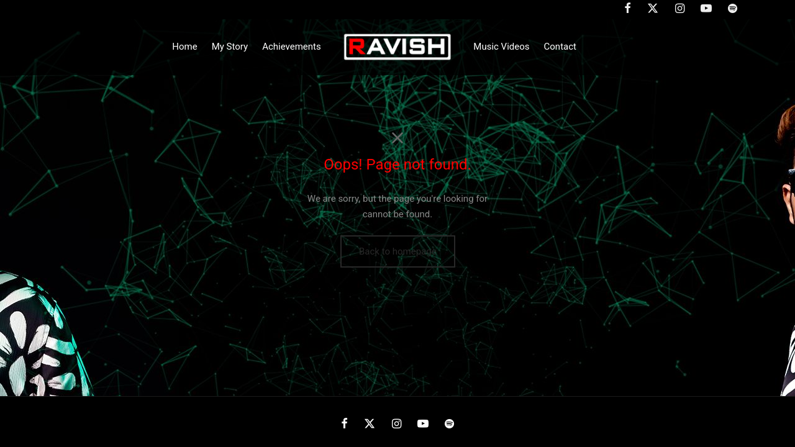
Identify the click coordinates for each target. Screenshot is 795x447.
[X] (369, 424)
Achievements (291, 46)
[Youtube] (423, 424)
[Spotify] (449, 424)
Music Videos (501, 46)
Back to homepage (398, 251)
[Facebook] (344, 424)
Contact (560, 46)
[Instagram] (396, 424)
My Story (230, 46)
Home (184, 46)
